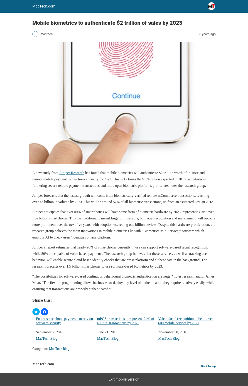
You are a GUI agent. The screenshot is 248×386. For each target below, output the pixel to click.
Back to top (208, 366)
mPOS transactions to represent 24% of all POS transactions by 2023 (125, 321)
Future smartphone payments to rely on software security (64, 321)
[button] (36, 311)
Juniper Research (71, 173)
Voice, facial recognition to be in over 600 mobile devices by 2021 (185, 321)
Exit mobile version (123, 379)
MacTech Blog (46, 338)
